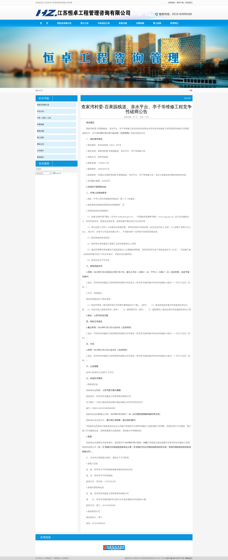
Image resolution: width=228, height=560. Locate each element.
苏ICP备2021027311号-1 (176, 558)
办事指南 (171, 2)
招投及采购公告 (64, 23)
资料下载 (180, 2)
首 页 (44, 23)
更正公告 (84, 23)
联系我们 (189, 2)
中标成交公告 (104, 23)
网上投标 (157, 23)
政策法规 (123, 23)
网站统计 (189, 558)
